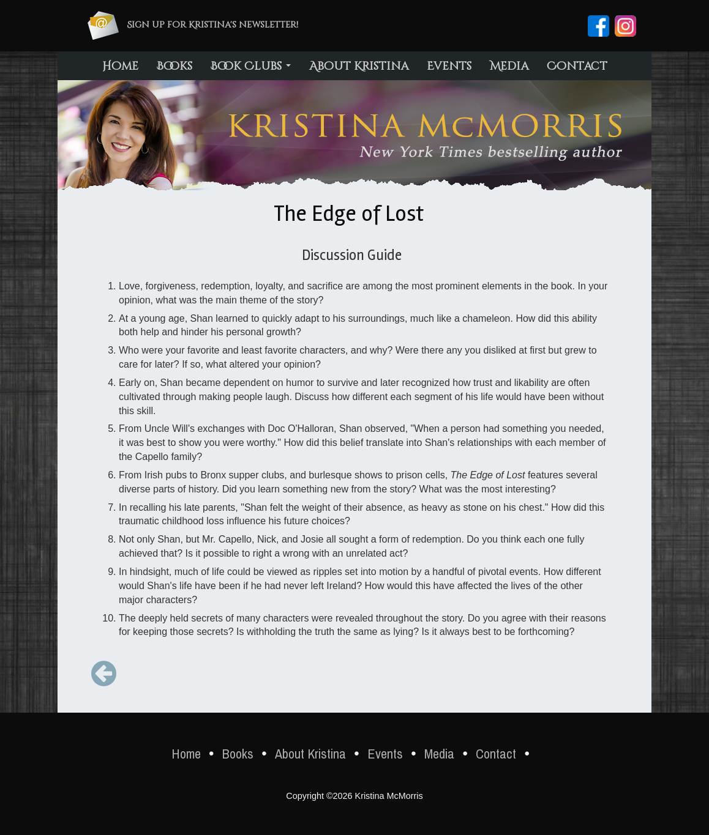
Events (449, 66)
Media (509, 66)
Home (120, 66)
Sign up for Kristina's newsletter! (212, 25)
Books (174, 66)
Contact (577, 66)
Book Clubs (251, 66)
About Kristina (358, 66)
